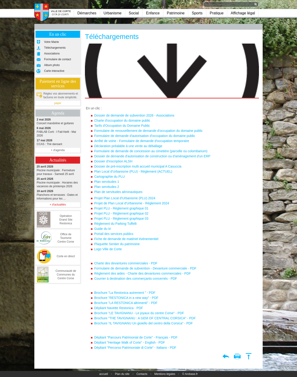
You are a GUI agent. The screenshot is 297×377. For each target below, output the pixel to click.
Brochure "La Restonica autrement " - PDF (124, 293)
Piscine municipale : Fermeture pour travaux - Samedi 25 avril (58, 170)
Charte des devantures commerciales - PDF (125, 263)
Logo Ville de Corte (108, 249)
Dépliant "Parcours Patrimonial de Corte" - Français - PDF (136, 337)
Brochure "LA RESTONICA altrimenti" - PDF (126, 303)
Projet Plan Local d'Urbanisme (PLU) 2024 (124, 198)
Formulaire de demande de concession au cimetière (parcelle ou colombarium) (150, 151)
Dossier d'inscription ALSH (113, 161)
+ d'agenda (58, 150)
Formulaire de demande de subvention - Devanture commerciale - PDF (145, 268)
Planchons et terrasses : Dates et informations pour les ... (58, 194)
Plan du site (122, 374)
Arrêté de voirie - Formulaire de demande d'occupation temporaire (142, 141)
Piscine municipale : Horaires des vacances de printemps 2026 (58, 182)
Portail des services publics (113, 234)
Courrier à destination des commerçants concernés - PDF (135, 278)
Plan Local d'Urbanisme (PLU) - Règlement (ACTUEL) (133, 171)
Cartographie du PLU (109, 176)
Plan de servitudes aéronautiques (118, 192)
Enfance (153, 13)
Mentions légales (164, 374)
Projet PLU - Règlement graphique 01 (121, 208)
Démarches (87, 13)
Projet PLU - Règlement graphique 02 (121, 213)
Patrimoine (175, 13)
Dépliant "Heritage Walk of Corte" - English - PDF (129, 342)
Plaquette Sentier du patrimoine (117, 244)
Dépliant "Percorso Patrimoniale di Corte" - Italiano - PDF (135, 347)
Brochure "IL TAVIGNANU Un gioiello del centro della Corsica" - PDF (143, 323)
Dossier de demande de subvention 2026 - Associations (134, 115)
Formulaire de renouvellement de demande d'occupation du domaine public (148, 131)
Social (134, 13)
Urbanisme (112, 13)
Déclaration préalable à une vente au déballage (128, 146)
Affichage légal (243, 13)
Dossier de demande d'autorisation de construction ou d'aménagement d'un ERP (152, 156)
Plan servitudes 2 (106, 187)
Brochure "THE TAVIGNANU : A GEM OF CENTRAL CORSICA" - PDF (145, 318)
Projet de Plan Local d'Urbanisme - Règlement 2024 (131, 203)
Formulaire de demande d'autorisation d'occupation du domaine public (144, 136)
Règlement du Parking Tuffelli (115, 223)
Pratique (217, 13)
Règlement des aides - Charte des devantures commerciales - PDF (142, 273)
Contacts (141, 374)
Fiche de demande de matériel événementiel (126, 239)
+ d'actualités (58, 204)
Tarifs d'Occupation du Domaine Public (122, 125)
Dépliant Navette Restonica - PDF (118, 308)
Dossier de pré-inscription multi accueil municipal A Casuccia (137, 166)
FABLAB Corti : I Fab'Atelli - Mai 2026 (58, 131)
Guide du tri (102, 229)
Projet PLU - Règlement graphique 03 (121, 218)
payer (57, 103)
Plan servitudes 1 (106, 182)
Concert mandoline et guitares (58, 121)
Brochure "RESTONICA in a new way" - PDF (126, 298)
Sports (197, 13)
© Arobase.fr (190, 374)
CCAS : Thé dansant (58, 142)
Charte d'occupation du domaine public (122, 120)
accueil (103, 374)
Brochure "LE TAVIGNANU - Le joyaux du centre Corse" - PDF (139, 313)
